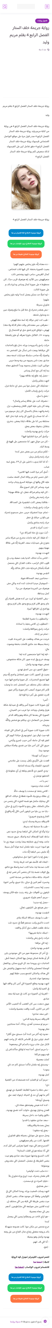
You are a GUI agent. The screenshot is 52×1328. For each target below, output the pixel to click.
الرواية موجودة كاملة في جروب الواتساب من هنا (26, 243)
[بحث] (5, 6)
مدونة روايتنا (15, 1322)
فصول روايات (42, 21)
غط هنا (36, 1262)
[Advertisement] (26, 72)
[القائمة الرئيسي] (47, 6)
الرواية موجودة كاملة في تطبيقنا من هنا (26, 254)
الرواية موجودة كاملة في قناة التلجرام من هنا (26, 233)
